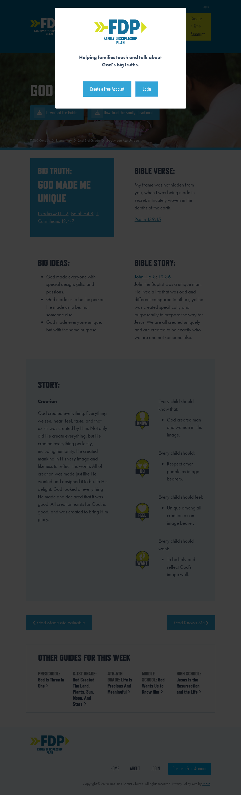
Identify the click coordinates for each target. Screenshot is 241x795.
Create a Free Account (107, 89)
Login (147, 89)
